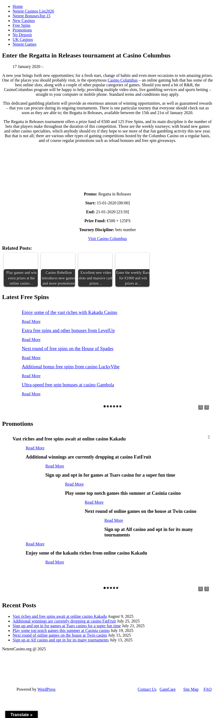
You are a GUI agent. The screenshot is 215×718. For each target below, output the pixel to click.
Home (18, 6)
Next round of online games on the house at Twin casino (60, 635)
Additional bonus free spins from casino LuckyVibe (71, 366)
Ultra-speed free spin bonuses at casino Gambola (68, 384)
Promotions (22, 30)
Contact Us (147, 689)
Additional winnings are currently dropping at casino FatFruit (64, 621)
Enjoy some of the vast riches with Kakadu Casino (69, 312)
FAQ (207, 689)
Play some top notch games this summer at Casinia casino (61, 630)
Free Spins (21, 25)
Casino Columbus (123, 80)
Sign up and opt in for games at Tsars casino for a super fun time (67, 626)
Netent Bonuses (31, 16)
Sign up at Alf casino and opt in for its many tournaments (61, 640)
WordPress (46, 689)
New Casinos (24, 20)
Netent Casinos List (33, 11)
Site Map (190, 689)
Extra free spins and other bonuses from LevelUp (68, 330)
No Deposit (22, 35)
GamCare (168, 689)
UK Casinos (23, 39)
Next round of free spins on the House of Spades (67, 348)
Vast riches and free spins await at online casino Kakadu (60, 616)
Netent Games (24, 44)
